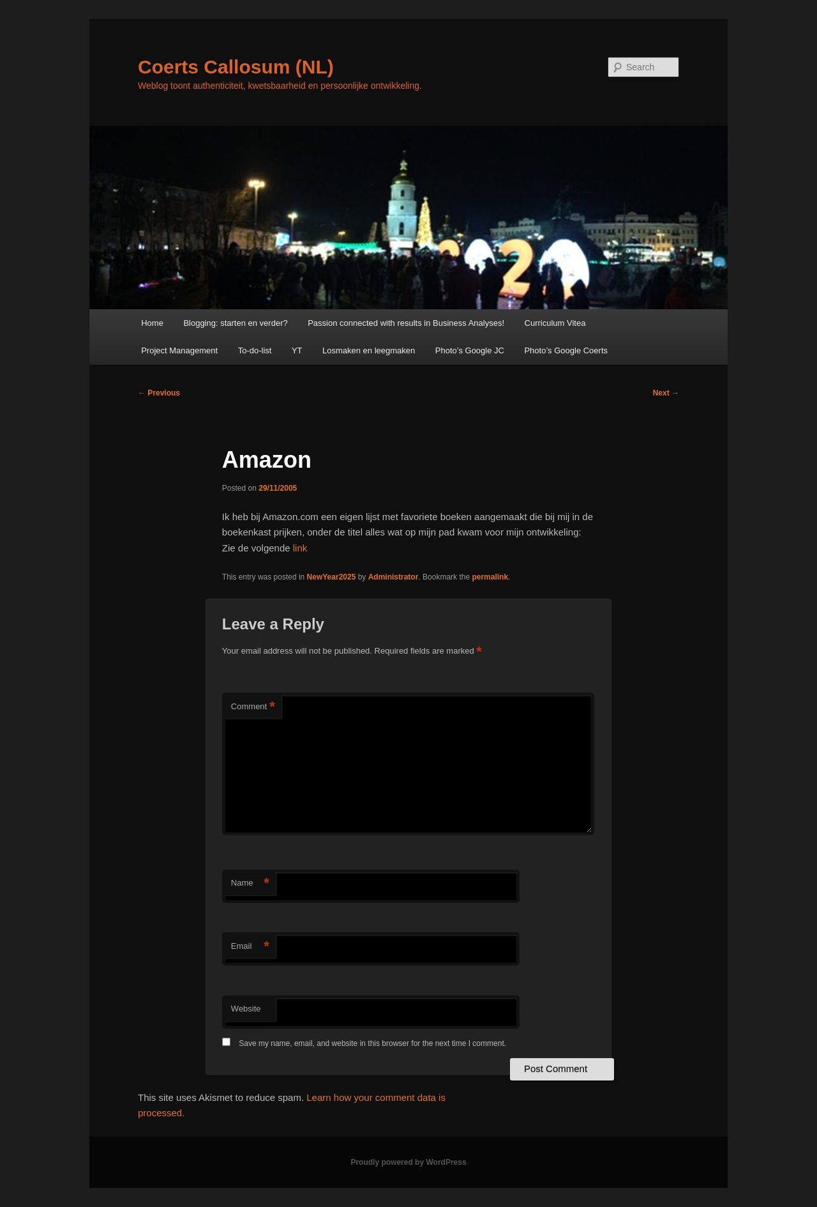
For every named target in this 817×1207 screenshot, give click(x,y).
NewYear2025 (331, 577)
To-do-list (255, 350)
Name (250, 883)
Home (152, 323)
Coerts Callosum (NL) (236, 66)
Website (246, 1008)
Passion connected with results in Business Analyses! (406, 323)
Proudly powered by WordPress (408, 1162)
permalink (490, 577)
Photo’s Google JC (469, 350)
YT (297, 350)
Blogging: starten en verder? (235, 323)
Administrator (393, 577)
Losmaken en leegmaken (368, 350)
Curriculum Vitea (555, 323)
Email (250, 946)
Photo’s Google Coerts (566, 350)
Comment (253, 707)
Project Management (179, 350)
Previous (159, 392)
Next (666, 392)
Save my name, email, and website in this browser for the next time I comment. (372, 1043)
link (299, 547)
